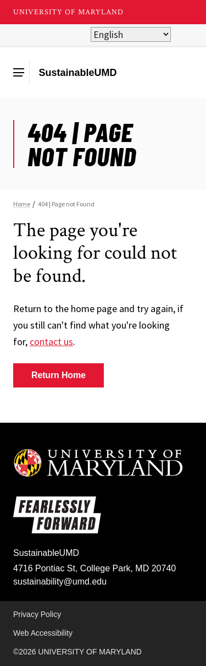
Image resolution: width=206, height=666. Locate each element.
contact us (51, 341)
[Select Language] (131, 34)
